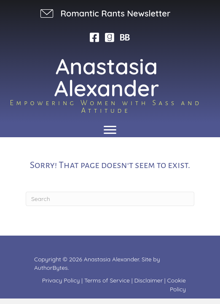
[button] (104, 13)
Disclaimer (148, 280)
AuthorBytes (51, 267)
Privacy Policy (61, 280)
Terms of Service (107, 280)
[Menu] (110, 130)
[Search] (110, 199)
